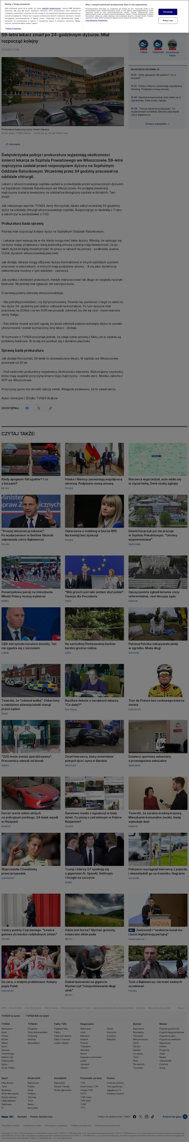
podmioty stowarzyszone (51, 7)
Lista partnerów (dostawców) (96, 19)
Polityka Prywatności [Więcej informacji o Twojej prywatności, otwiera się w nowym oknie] (13, 28)
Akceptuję (168, 11)
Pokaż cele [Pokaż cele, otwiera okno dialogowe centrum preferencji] (168, 20)
